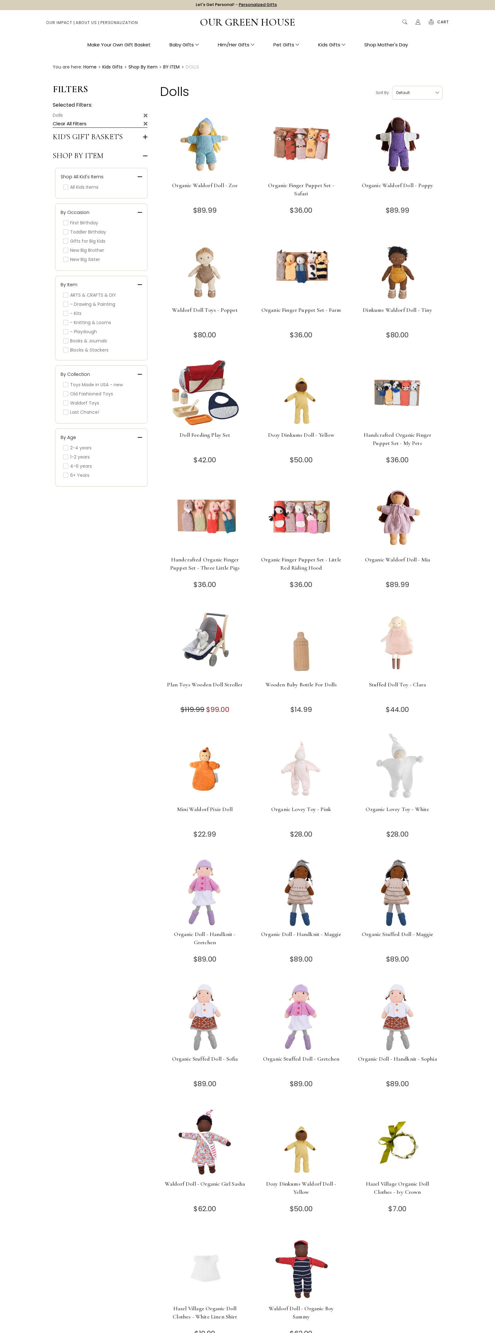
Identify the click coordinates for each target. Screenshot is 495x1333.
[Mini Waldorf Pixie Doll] (205, 768)
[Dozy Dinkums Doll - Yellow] (301, 393)
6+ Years (76, 475)
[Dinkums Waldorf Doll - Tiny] (398, 268)
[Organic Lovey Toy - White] (398, 768)
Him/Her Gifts (236, 47)
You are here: (67, 67)
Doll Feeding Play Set (205, 434)
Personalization (119, 25)
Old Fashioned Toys (88, 394)
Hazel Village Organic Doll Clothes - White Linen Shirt (205, 1312)
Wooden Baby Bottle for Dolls (301, 684)
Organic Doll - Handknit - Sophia (397, 1058)
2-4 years (77, 448)
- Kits (72, 313)
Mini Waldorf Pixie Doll (205, 809)
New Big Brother (83, 250)
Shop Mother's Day (386, 47)
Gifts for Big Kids (84, 241)
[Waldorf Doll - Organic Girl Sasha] (205, 1142)
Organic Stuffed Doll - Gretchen (301, 1058)
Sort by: (383, 92)
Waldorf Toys (81, 403)
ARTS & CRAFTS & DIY (89, 295)
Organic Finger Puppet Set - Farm (301, 309)
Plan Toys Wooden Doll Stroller (204, 684)
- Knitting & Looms (87, 322)
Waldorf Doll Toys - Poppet (204, 309)
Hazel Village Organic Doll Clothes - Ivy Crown (397, 1187)
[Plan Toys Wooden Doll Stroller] (205, 643)
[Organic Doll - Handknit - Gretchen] (205, 893)
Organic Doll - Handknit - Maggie (301, 934)
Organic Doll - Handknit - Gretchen (205, 938)
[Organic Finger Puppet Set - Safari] (301, 144)
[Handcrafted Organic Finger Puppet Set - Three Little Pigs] (205, 518)
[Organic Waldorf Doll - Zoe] (205, 144)
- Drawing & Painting (89, 304)
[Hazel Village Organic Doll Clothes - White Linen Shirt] (205, 1267)
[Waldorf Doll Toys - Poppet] (205, 268)
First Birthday (80, 223)
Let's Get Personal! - (236, 6)
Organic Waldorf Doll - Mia (397, 559)
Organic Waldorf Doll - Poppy (397, 185)
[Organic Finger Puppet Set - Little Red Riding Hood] (301, 518)
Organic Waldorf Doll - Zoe (204, 185)
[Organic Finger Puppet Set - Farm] (301, 268)
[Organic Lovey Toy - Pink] (301, 768)
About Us (86, 25)
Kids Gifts (331, 47)
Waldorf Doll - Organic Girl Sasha (205, 1183)
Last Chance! (81, 412)
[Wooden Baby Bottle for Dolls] (301, 643)
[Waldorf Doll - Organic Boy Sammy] (301, 1267)
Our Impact (59, 25)
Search (404, 25)
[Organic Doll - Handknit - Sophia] (398, 1017)
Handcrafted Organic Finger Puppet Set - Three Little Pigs (205, 563)
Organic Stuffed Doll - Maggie (397, 934)
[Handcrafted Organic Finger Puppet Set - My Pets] (398, 393)
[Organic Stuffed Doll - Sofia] (205, 1017)
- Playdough (80, 332)
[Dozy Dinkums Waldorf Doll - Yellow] (301, 1142)
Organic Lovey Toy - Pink (301, 809)
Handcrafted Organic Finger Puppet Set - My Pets (397, 439)
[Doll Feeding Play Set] (205, 393)
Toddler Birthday (84, 232)
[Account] (418, 25)
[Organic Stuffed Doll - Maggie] (398, 893)
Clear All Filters (69, 123)
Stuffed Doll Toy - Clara (397, 684)
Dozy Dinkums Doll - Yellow (301, 434)
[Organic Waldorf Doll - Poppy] (398, 144)
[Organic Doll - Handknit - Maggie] (301, 893)
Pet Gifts (286, 47)
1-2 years (76, 457)
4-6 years (77, 466)
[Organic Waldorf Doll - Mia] (398, 518)
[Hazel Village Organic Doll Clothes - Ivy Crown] (398, 1142)
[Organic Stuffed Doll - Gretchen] (301, 1017)
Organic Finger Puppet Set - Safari (301, 189)
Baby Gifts (184, 47)
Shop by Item (78, 155)
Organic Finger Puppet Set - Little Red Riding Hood (301, 563)
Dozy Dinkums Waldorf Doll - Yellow (301, 1187)
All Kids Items (80, 187)
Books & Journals (85, 341)
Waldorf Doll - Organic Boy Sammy (301, 1312)
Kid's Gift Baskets (88, 137)
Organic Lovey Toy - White (397, 809)
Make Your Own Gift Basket (119, 47)
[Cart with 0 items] (443, 25)
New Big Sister (81, 259)
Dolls (58, 115)
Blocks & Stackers (86, 350)
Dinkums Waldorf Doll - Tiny (397, 309)
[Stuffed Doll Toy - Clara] (398, 643)
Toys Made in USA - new (93, 385)
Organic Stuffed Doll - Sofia (205, 1058)
